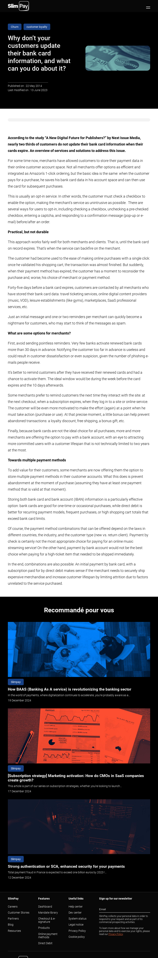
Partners (13, 918)
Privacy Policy (77, 930)
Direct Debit (45, 943)
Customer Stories (18, 912)
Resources (14, 930)
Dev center (75, 912)
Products (44, 927)
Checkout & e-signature (46, 920)
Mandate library (48, 912)
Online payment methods (47, 935)
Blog (10, 924)
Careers (12, 906)
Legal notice (76, 924)
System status (77, 918)
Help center (76, 906)
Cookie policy (77, 936)
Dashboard (45, 906)
